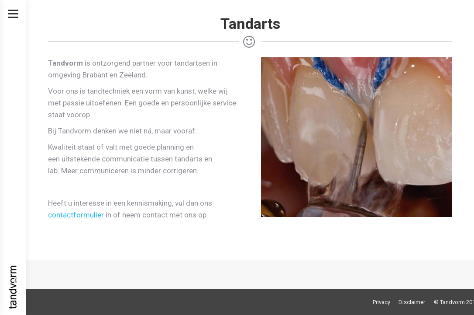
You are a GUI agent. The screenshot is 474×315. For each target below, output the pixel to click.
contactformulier (77, 214)
